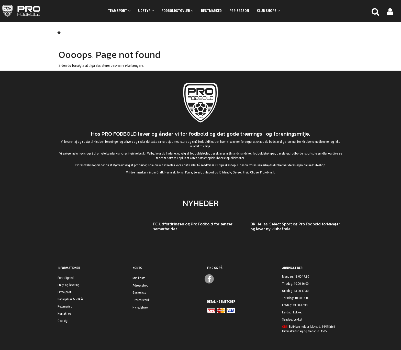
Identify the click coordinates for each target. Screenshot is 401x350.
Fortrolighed (66, 278)
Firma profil (65, 292)
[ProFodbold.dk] (44, 11)
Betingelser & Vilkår (70, 299)
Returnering (65, 306)
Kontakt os (64, 313)
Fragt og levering (69, 285)
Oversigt (63, 321)
